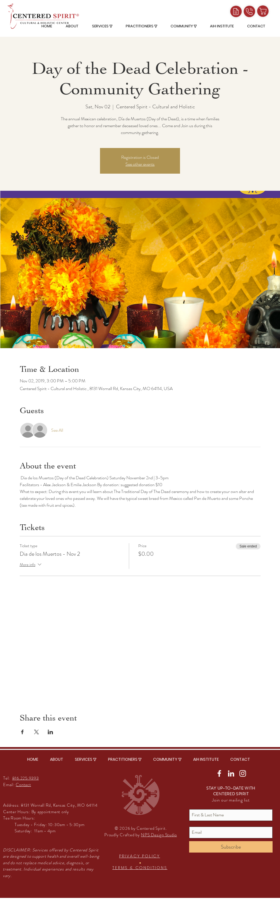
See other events (140, 164)
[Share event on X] (36, 732)
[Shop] (263, 11)
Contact (23, 785)
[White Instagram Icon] (242, 773)
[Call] (249, 11)
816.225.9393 (25, 778)
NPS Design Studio (159, 835)
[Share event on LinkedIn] (50, 732)
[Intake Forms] (236, 11)
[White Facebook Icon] (219, 773)
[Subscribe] (231, 847)
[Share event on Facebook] (22, 732)
